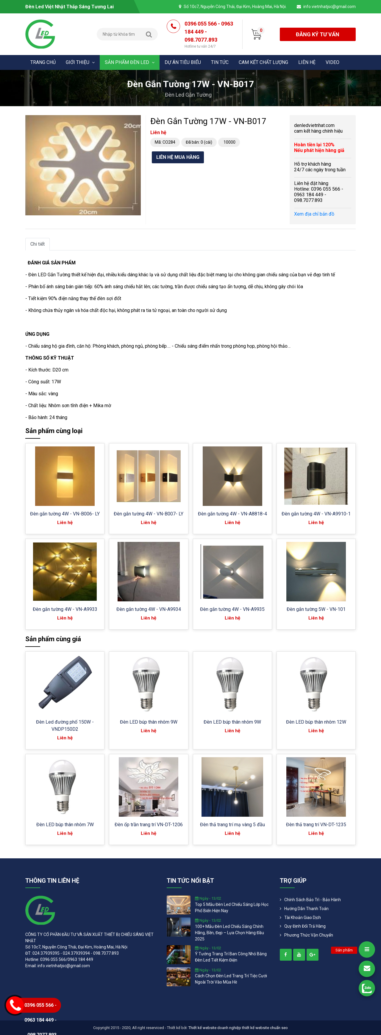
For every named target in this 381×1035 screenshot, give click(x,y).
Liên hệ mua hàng (177, 157)
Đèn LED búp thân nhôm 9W (148, 722)
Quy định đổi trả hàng (305, 926)
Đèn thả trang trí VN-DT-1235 (316, 824)
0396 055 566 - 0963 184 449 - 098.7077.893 (209, 35)
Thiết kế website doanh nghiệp (214, 1027)
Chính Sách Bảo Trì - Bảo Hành (312, 899)
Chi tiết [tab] (37, 244)
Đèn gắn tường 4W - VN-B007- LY (148, 514)
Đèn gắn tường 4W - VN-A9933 (65, 609)
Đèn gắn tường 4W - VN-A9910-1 (316, 514)
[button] (135, 120)
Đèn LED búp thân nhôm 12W (316, 722)
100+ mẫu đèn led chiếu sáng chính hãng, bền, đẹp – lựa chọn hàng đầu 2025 (229, 932)
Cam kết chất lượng (263, 62)
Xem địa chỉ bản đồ (314, 214)
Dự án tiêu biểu (183, 62)
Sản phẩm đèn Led (129, 62)
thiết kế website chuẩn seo (265, 1027)
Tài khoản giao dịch (302, 917)
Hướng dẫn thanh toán (306, 908)
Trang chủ (43, 62)
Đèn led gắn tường (188, 95)
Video (332, 62)
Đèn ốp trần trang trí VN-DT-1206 (149, 824)
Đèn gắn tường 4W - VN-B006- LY (65, 514)
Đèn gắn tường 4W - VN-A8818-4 (232, 514)
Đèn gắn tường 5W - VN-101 (316, 609)
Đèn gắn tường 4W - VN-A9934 (148, 609)
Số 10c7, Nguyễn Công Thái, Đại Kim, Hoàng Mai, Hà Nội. (235, 6)
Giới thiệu (80, 62)
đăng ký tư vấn (317, 34)
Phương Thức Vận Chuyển (308, 935)
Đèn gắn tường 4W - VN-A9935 (232, 609)
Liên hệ (307, 62)
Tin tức (220, 62)
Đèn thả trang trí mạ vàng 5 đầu (232, 824)
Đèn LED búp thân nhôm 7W (65, 824)
